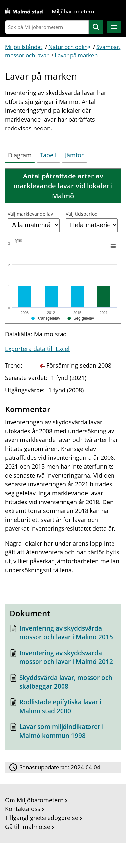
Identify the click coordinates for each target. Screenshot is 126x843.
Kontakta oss (22, 809)
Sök (96, 27)
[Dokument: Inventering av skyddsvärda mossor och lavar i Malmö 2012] (63, 659)
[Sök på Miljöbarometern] (46, 27)
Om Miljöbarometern (34, 800)
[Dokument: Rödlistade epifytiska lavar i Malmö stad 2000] (63, 708)
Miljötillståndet (23, 47)
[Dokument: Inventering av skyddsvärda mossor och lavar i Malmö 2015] (63, 634)
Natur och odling (69, 47)
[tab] (21, 154)
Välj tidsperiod (82, 214)
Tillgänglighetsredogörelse (41, 818)
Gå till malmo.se (27, 827)
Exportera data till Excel (37, 349)
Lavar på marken (76, 55)
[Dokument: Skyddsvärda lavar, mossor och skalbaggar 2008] (63, 683)
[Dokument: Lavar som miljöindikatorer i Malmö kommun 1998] (63, 732)
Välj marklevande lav (30, 214)
